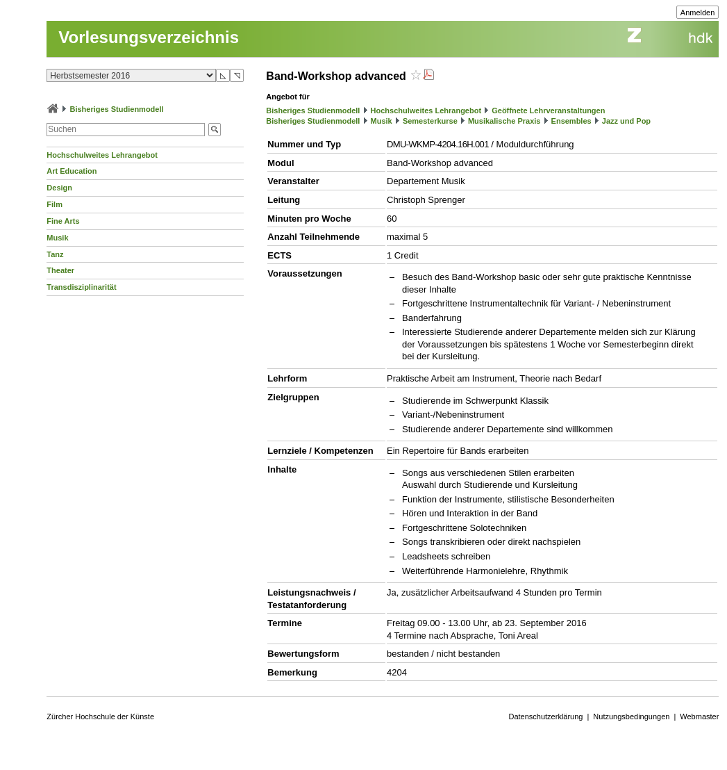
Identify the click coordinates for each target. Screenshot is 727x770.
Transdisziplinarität (81, 287)
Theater (60, 270)
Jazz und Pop (626, 121)
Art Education (72, 171)
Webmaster (699, 716)
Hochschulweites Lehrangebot (102, 155)
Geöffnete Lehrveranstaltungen (548, 110)
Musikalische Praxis (504, 121)
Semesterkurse (430, 121)
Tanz (55, 254)
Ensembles (571, 121)
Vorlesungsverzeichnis (148, 37)
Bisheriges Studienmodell (116, 109)
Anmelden (697, 12)
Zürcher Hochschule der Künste (100, 716)
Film (54, 204)
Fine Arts (63, 221)
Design (59, 187)
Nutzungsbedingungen (631, 716)
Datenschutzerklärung (545, 716)
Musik (57, 238)
